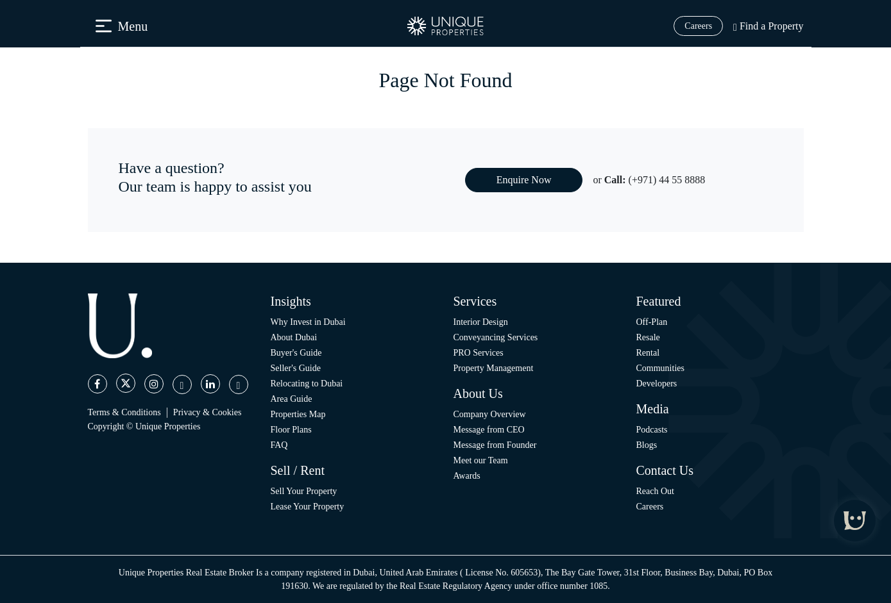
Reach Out (655, 491)
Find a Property (768, 26)
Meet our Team (481, 460)
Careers (698, 26)
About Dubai (294, 337)
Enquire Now (524, 179)
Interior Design (481, 322)
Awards (467, 476)
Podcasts (652, 429)
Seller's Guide (296, 368)
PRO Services (479, 353)
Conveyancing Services (496, 337)
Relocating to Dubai (307, 383)
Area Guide (291, 399)
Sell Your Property (304, 491)
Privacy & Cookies (207, 412)
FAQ (279, 445)
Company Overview (490, 414)
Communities (660, 368)
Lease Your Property (307, 506)
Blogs (647, 445)
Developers (656, 383)
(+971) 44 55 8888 (667, 179)
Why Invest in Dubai (308, 322)
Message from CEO (489, 429)
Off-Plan (652, 322)
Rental (648, 353)
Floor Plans (291, 429)
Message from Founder (495, 445)
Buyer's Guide (296, 353)
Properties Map (298, 414)
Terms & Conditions (124, 412)
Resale (648, 337)
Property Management (494, 368)
